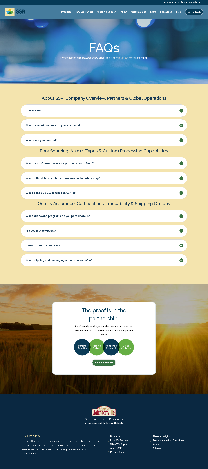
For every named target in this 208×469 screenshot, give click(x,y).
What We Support (106, 12)
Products (66, 12)
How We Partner (84, 12)
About (124, 12)
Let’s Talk (194, 12)
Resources (166, 12)
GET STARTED (104, 362)
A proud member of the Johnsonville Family (183, 2)
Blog (178, 12)
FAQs (153, 12)
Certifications (138, 12)
